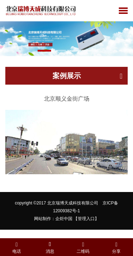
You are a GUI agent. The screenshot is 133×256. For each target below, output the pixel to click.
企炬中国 (63, 218)
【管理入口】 (86, 218)
